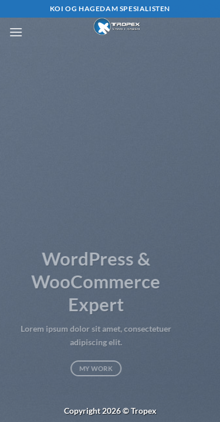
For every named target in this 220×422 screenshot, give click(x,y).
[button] (16, 32)
